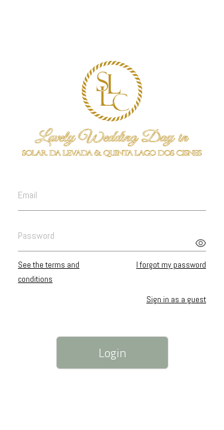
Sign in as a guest (176, 299)
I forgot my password (171, 264)
